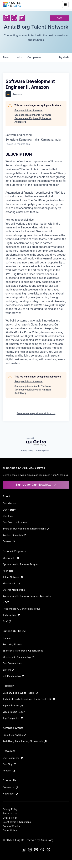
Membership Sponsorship (19, 657)
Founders (8, 570)
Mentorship (11, 558)
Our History (9, 509)
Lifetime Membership (14, 590)
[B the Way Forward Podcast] (48, 850)
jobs (19, 57)
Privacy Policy (10, 809)
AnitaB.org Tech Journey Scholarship (25, 741)
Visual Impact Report (14, 712)
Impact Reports (13, 705)
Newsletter (11, 793)
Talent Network (13, 577)
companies (34, 57)
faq (59, 18)
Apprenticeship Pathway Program (21, 564)
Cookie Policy (10, 817)
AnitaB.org (46, 840)
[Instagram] (6, 18)
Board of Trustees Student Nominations (26, 528)
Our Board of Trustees (15, 522)
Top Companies (13, 718)
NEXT (6, 602)
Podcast (9, 770)
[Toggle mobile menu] (65, 4)
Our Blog (10, 764)
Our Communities (12, 663)
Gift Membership (14, 676)
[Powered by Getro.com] (36, 441)
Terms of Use (10, 813)
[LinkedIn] (21, 18)
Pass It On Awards (15, 735)
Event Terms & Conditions (17, 822)
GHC (7, 621)
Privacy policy (27, 450)
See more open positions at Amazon (36, 413)
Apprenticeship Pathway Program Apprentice (27, 596)
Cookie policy (42, 450)
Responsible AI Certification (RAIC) (21, 608)
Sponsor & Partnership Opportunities (23, 650)
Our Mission (9, 503)
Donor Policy (10, 830)
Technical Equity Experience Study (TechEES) (29, 699)
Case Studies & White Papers (21, 692)
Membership (11, 583)
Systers (9, 669)
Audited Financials (15, 535)
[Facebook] (14, 18)
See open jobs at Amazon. (28, 110)
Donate (7, 638)
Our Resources (13, 758)
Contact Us (11, 787)
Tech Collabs (12, 615)
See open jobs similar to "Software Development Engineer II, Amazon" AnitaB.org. (32, 118)
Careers (9, 541)
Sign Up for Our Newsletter (36, 484)
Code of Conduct (12, 826)
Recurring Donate (12, 644)
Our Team (8, 516)
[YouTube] (36, 850)
